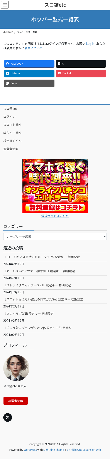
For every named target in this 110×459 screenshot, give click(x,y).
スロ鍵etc (10, 108)
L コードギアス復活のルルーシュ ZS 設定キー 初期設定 (42, 257)
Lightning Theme (53, 449)
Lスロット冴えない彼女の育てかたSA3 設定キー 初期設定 (44, 299)
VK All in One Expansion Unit (84, 449)
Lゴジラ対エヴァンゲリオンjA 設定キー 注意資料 (38, 327)
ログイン (9, 116)
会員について (33, 48)
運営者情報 (11, 149)
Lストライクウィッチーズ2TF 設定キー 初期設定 (38, 285)
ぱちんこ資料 (12, 132)
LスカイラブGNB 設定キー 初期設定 (29, 313)
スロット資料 (12, 124)
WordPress (30, 449)
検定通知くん (12, 141)
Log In (90, 43)
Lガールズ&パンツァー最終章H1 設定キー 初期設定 (40, 271)
